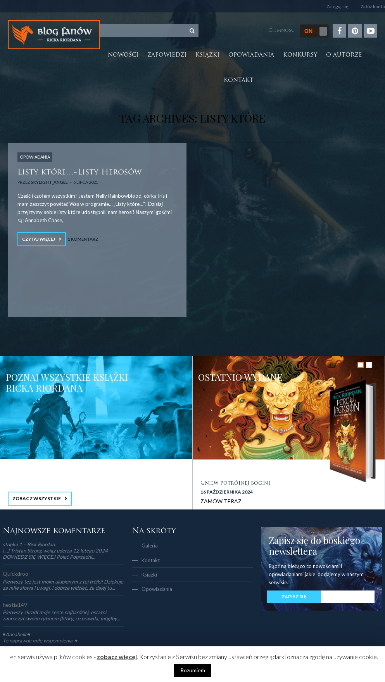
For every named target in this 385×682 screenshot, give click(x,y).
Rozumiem (192, 670)
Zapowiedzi (166, 55)
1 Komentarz (83, 239)
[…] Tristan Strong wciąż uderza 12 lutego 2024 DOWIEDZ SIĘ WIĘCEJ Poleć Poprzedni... (55, 553)
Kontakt (239, 80)
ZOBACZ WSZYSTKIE (36, 498)
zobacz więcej (117, 656)
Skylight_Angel (49, 182)
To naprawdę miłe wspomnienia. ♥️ (40, 640)
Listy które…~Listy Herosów (79, 172)
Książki (207, 55)
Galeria (150, 545)
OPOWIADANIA (35, 156)
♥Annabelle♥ (17, 634)
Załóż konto (373, 6)
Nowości (123, 55)
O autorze (344, 55)
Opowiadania (251, 55)
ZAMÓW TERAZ (221, 501)
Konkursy (300, 55)
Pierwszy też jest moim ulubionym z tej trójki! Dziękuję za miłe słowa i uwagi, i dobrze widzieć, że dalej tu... (63, 584)
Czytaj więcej (38, 239)
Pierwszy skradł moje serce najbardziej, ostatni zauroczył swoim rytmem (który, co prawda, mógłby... (61, 615)
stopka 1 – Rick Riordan (29, 544)
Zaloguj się (337, 6)
